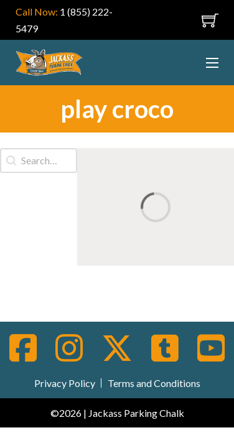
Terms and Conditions (154, 383)
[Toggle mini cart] (210, 20)
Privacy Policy (64, 383)
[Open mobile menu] (189, 20)
